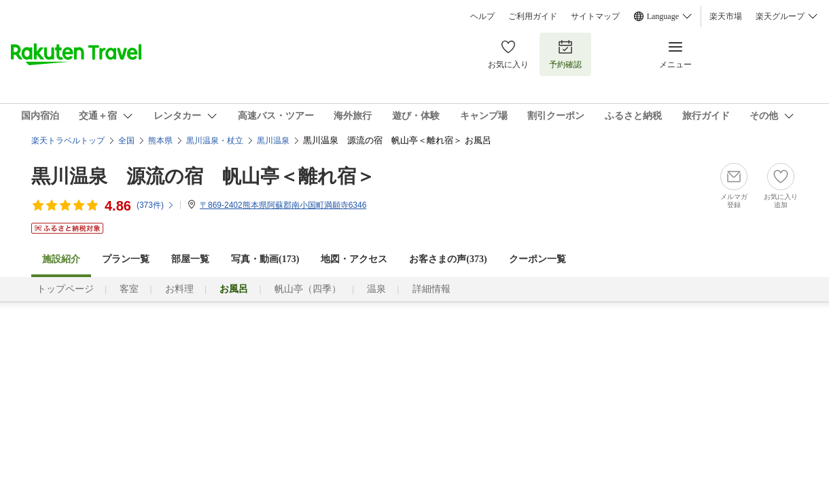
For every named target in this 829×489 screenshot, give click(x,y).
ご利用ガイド (532, 16)
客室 (129, 289)
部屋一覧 (190, 259)
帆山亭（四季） (308, 289)
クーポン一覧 (537, 259)
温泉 (376, 289)
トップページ (65, 289)
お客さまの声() (448, 259)
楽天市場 (725, 16)
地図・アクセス (354, 259)
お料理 (179, 289)
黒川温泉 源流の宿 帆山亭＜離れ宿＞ (203, 176)
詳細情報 (431, 289)
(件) (156, 205)
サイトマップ (595, 16)
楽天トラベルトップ (68, 140)
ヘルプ (482, 16)
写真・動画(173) (265, 259)
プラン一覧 (125, 259)
